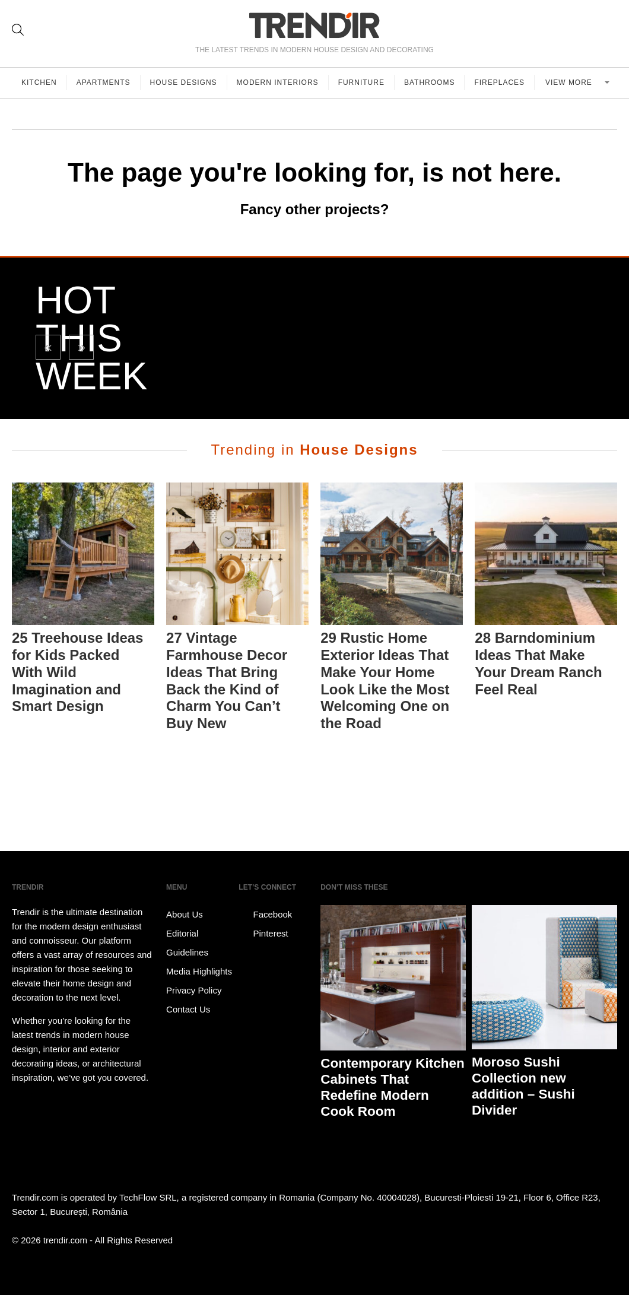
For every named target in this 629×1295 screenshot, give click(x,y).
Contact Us (188, 1009)
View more (570, 82)
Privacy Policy (193, 990)
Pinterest (263, 933)
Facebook (265, 914)
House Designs (183, 82)
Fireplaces (499, 82)
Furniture (361, 82)
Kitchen (39, 82)
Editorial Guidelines (187, 942)
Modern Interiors (278, 82)
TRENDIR (314, 25)
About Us (184, 914)
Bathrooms (429, 82)
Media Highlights (199, 971)
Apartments (104, 82)
